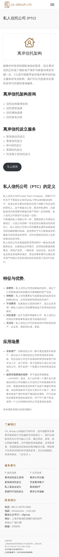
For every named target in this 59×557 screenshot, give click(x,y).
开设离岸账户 (37, 482)
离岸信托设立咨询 (15, 477)
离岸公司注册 (37, 477)
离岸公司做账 (37, 491)
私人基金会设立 (13, 486)
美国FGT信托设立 (15, 491)
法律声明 (8, 541)
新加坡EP (35, 486)
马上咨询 (12, 166)
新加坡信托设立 (13, 482)
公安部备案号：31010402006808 (18, 552)
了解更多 (24, 454)
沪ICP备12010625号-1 (14, 549)
